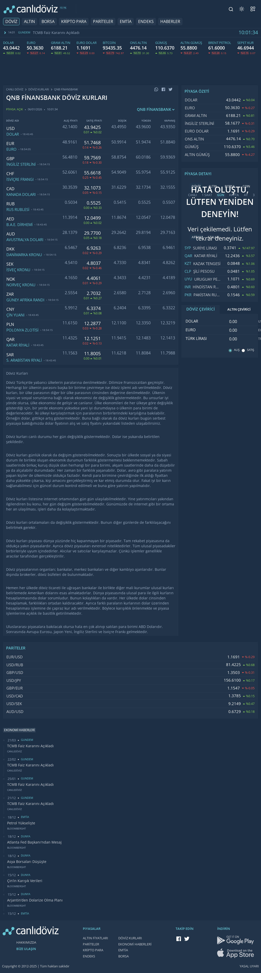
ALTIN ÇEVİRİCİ (239, 309)
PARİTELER (103, 21)
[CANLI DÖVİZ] (30, 9)
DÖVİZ (11, 21)
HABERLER (170, 21)
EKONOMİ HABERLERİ (135, 944)
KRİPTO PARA (73, 21)
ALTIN (29, 21)
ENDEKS (146, 21)
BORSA (48, 21)
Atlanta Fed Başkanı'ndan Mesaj (34, 842)
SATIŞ (250, 350)
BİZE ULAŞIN (26, 949)
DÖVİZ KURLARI (130, 938)
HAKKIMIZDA (26, 942)
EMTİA (126, 21)
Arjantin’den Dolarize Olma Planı (35, 900)
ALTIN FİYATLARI (95, 938)
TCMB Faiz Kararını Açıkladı (56, 33)
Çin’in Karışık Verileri (24, 881)
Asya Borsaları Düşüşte (26, 862)
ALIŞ (237, 350)
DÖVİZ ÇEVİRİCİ (200, 309)
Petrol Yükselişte (21, 823)
